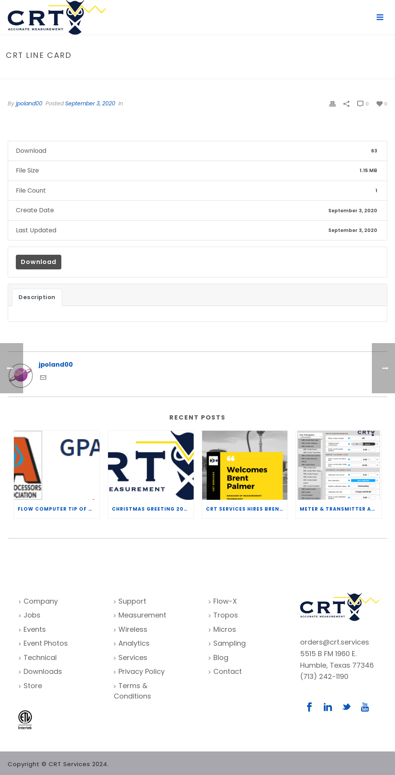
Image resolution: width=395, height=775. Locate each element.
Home (322, 71)
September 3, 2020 (90, 103)
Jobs (30, 615)
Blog (218, 657)
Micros (222, 629)
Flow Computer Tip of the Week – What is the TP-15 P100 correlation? (59, 509)
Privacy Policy (139, 671)
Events (32, 629)
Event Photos (43, 643)
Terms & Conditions (132, 691)
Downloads (40, 671)
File (338, 71)
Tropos (223, 615)
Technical (38, 657)
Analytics (132, 643)
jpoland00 (29, 103)
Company (38, 601)
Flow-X (223, 601)
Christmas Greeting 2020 (151, 509)
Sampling (227, 643)
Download (38, 261)
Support (130, 601)
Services (130, 657)
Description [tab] (37, 297)
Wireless (130, 629)
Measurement (140, 615)
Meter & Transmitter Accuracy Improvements (340, 509)
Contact (225, 671)
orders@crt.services (334, 642)
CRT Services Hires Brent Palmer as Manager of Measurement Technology (247, 509)
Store (30, 685)
